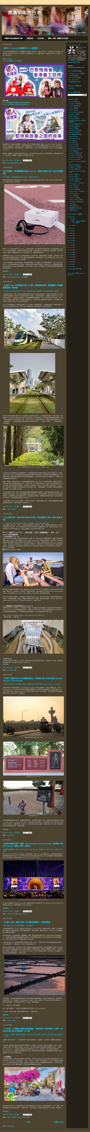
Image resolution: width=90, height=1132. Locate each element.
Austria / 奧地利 (73, 101)
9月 (72, 219)
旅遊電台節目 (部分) (74, 82)
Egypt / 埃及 (72, 116)
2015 (71, 247)
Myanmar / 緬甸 (73, 165)
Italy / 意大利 (72, 142)
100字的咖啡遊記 (74, 75)
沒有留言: (17, 160)
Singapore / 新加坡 (74, 179)
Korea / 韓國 (72, 151)
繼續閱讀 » (6, 271)
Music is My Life (23, 914)
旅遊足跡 (30, 38)
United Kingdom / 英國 (75, 199)
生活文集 (41, 38)
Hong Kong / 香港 (74, 130)
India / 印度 (10, 835)
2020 (71, 235)
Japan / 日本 (72, 144)
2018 (71, 240)
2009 (71, 262)
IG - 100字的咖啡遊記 (75, 77)
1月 (72, 225)
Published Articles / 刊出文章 (77, 171)
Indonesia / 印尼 (73, 138)
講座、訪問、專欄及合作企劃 (58, 38)
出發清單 (71, 88)
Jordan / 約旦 (73, 147)
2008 (71, 264)
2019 (71, 238)
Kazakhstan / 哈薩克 (74, 149)
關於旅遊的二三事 (16, 163)
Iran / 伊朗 (15, 914)
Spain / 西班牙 (73, 185)
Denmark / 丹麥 (11, 670)
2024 (71, 217)
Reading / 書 (72, 176)
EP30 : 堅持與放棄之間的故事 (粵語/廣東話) (16, 104)
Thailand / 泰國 (73, 189)
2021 (71, 233)
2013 (71, 252)
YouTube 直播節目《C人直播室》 (13, 61)
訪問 (8, 163)
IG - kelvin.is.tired (74, 79)
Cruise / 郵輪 (72, 108)
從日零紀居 (72, 206)
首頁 (28, 1122)
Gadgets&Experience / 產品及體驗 (17, 277)
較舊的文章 (58, 1122)
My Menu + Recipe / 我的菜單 (77, 161)
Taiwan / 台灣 (11, 509)
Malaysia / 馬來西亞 (74, 153)
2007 (71, 266)
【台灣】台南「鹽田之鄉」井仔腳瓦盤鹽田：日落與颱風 (26, 922)
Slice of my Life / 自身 (75, 183)
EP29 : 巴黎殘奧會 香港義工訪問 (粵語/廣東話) (16, 102)
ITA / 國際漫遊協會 (74, 134)
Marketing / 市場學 (74, 155)
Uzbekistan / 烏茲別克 (75, 201)
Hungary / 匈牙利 (74, 132)
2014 (71, 250)
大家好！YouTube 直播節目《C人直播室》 (21, 48)
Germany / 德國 (73, 126)
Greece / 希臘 (73, 128)
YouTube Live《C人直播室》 (77, 73)
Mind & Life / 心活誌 (74, 157)
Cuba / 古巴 (72, 110)
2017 (71, 242)
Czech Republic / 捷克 (75, 112)
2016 (71, 245)
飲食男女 (71, 210)
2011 (71, 257)
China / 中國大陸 (73, 106)
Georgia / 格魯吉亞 (74, 124)
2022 (71, 230)
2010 (71, 259)
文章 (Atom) (10, 1126)
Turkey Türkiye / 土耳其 (23, 1117)
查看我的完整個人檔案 (74, 62)
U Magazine (72, 193)
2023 (71, 228)
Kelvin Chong (82, 47)
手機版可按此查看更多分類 (13, 38)
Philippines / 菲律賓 (74, 167)
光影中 (9, 914)
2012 (71, 254)
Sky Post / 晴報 (73, 181)
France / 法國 (73, 118)
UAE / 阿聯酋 (73, 195)
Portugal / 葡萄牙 (74, 169)
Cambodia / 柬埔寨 (74, 104)
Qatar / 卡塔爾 (11, 1117)
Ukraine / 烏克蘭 (73, 197)
